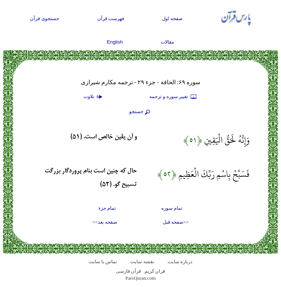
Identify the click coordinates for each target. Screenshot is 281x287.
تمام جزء (107, 208)
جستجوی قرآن (44, 18)
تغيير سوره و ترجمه (173, 97)
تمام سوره (172, 208)
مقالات (167, 42)
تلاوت (93, 97)
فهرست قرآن (110, 18)
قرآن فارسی (128, 271)
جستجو (140, 112)
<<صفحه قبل (176, 222)
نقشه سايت (142, 261)
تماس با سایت (103, 261)
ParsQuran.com (140, 278)
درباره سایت (180, 261)
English (115, 42)
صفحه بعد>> (104, 222)
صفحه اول (172, 18)
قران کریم (155, 271)
